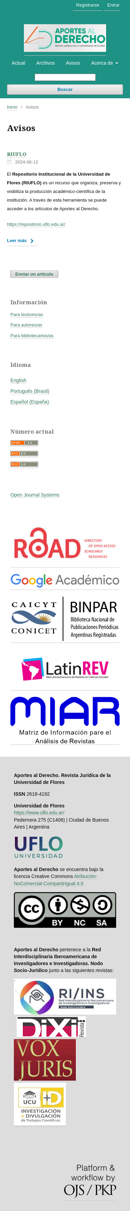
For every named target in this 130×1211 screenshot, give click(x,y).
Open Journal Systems (35, 495)
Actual (18, 63)
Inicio (12, 107)
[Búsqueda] (65, 77)
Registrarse (87, 5)
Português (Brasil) (29, 391)
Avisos (73, 63)
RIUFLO (16, 154)
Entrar (113, 5)
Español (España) (29, 402)
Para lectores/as (26, 314)
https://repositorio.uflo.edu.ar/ (36, 224)
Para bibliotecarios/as (31, 335)
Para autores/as (26, 324)
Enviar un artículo (34, 274)
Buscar (64, 89)
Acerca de (102, 63)
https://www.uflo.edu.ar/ (39, 812)
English (18, 380)
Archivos (45, 63)
